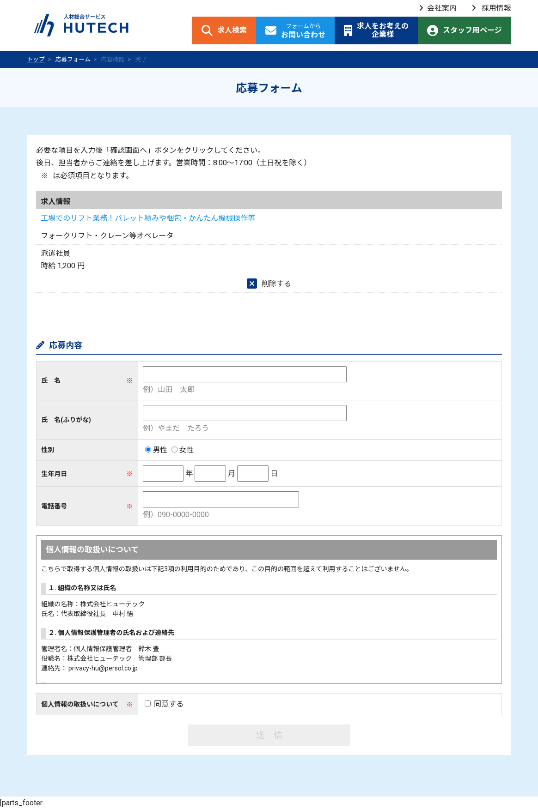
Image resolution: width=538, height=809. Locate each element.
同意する (164, 704)
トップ (35, 59)
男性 (156, 450)
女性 (182, 450)
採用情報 (491, 8)
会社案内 (438, 8)
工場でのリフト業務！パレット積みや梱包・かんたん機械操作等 (148, 218)
